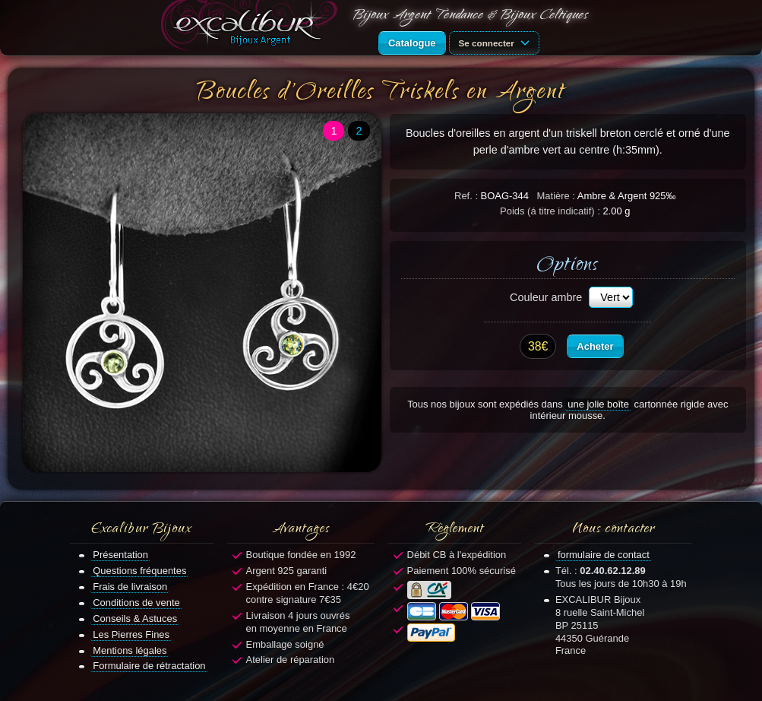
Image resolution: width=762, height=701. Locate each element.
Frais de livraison (130, 586)
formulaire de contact (604, 554)
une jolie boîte (598, 404)
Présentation (120, 554)
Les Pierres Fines (131, 634)
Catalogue (412, 43)
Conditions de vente (136, 602)
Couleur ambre (546, 297)
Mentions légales (129, 650)
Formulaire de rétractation (149, 665)
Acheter (595, 346)
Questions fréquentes (139, 570)
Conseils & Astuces (135, 618)
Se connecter (497, 41)
